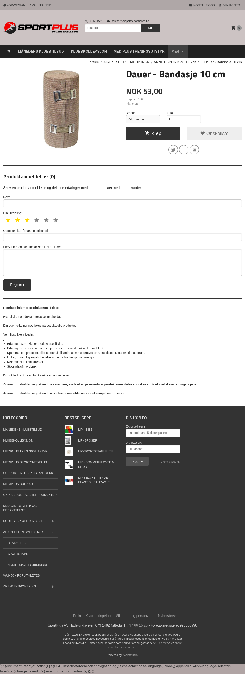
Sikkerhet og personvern (134, 616)
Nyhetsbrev (167, 616)
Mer (175, 51)
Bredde (131, 113)
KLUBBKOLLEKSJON (89, 51)
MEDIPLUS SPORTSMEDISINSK (26, 462)
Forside (93, 62)
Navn (122, 201)
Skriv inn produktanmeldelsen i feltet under (122, 260)
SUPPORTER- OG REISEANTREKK (28, 473)
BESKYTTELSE (19, 543)
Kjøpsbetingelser (99, 616)
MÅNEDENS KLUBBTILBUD (41, 51)
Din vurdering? (13, 213)
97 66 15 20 (94, 21)
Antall (170, 113)
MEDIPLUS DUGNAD (18, 484)
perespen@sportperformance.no (128, 21)
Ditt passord (134, 442)
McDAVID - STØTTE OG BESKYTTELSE (20, 508)
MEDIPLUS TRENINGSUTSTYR (139, 51)
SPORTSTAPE (18, 553)
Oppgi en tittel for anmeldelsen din (122, 235)
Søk (150, 28)
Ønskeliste (214, 133)
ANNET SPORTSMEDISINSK (28, 564)
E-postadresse (135, 426)
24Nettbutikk (130, 655)
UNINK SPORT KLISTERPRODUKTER (30, 495)
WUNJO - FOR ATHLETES (21, 575)
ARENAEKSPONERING (19, 586)
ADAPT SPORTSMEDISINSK (23, 532)
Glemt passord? (170, 461)
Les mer (162, 643)
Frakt (77, 616)
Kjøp (153, 133)
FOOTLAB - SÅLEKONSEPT (23, 521)
